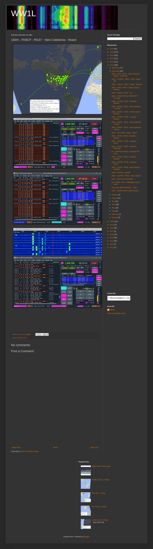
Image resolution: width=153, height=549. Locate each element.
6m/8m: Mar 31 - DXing (100, 480)
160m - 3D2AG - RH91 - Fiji (121, 93)
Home (55, 448)
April (114, 211)
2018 (112, 228)
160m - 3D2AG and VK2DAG (122, 179)
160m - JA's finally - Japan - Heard (124, 133)
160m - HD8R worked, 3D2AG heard (124, 191)
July (113, 201)
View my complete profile (116, 313)
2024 (112, 55)
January (115, 217)
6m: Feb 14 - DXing (99, 507)
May (113, 208)
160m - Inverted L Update (120, 173)
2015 (112, 238)
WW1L (23, 13)
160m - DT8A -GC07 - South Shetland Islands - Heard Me (125, 75)
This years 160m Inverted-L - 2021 (124, 188)
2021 (112, 65)
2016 (112, 234)
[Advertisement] (55, 429)
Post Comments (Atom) (30, 451)
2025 (112, 52)
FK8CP (19, 338)
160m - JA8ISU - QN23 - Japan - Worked (126, 84)
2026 (112, 49)
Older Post (94, 448)
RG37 (25, 338)
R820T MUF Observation (101, 466)
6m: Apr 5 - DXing (98, 493)
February (115, 214)
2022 (112, 62)
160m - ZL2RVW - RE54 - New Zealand (126, 176)
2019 (112, 225)
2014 (112, 241)
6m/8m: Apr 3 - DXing (100, 520)
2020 (112, 221)
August (115, 198)
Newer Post (16, 448)
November (116, 71)
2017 (112, 231)
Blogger (86, 537)
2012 (112, 247)
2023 (112, 59)
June (114, 204)
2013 (112, 244)
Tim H (112, 310)
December (116, 68)
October (115, 195)
